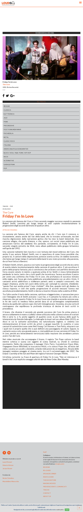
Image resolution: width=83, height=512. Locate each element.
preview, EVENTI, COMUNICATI (55, 486)
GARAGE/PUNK (9, 164)
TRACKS (5, 206)
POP (5, 168)
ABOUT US (47, 496)
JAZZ (5, 118)
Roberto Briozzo (8, 465)
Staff (44, 452)
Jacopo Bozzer (7, 468)
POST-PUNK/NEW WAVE (12, 129)
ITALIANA (7, 145)
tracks (46, 490)
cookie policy (60, 509)
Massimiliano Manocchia (11, 481)
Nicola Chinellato (10, 230)
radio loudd (48, 477)
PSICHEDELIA (8, 133)
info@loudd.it (59, 464)
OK (67, 509)
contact (47, 493)
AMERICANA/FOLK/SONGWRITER (16, 149)
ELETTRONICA (9, 114)
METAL (6, 137)
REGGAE (7, 106)
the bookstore (49, 480)
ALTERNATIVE (9, 160)
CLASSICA (7, 110)
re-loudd (47, 470)
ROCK (6, 157)
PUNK (6, 122)
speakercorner (49, 474)
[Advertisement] (41, 22)
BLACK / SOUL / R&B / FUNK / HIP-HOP (17, 153)
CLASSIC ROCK (9, 141)
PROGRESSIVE (9, 125)
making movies (49, 483)
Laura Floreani (8, 462)
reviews (46, 467)
